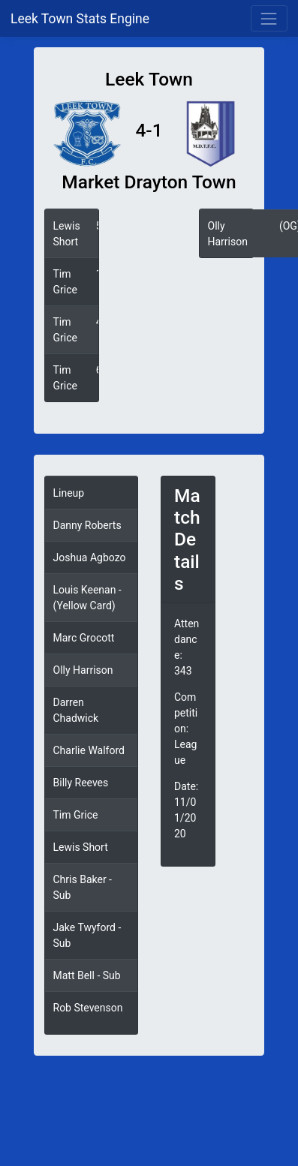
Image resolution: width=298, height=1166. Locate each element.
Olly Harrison (83, 670)
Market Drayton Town (149, 182)
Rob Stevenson (88, 1008)
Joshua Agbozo (89, 557)
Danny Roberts (87, 525)
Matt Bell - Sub (87, 975)
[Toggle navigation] (269, 18)
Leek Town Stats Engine (81, 18)
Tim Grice (75, 815)
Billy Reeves (81, 783)
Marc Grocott (84, 638)
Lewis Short (80, 847)
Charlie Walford (89, 750)
